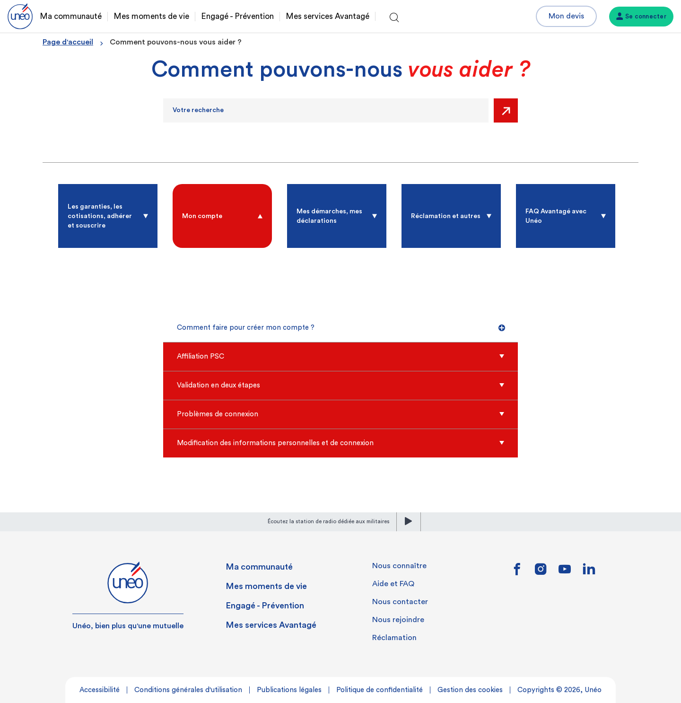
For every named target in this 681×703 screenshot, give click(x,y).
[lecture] (408, 521)
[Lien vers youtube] (565, 572)
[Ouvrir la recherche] (394, 18)
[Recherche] (326, 110)
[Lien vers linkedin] (589, 572)
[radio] (107, 216)
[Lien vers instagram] (541, 572)
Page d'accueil (68, 42)
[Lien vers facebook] (517, 572)
